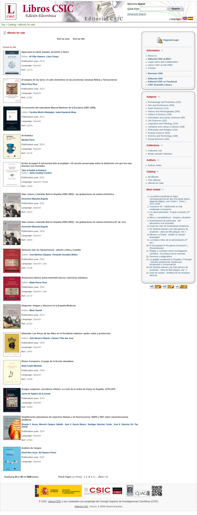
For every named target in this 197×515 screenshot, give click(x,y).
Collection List (155, 150)
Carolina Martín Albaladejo (41, 112)
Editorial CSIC (155, 78)
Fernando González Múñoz (65, 255)
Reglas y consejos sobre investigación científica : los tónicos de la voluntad (168, 252)
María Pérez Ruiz (29, 84)
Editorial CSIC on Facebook (162, 81)
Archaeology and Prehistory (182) (164, 102)
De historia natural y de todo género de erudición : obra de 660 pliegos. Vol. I (169, 230)
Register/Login (171, 40)
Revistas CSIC (155, 73)
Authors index (154, 165)
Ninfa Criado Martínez (31, 366)
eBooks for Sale (156, 183)
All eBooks (153, 177)
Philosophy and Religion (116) (163, 130)
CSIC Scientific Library (160, 85)
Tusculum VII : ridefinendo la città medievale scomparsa (166, 207)
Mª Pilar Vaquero (37, 56)
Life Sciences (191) (157, 120)
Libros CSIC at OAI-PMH (160, 65)
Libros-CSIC (54, 501)
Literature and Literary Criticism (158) (166, 127)
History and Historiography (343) (164, 111)
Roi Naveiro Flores (47, 453)
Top (3, 24)
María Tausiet (35, 310)
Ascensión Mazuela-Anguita (34, 199)
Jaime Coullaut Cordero (40, 173)
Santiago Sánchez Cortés (100, 424)
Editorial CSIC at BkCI (159, 59)
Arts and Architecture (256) (161, 105)
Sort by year (63, 39)
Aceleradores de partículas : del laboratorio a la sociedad (165, 221)
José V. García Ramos (75, 424)
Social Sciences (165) (158, 139)
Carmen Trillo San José (62, 338)
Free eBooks (154, 180)
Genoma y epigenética (161, 256)
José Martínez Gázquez (40, 255)
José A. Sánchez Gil (123, 424)
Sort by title (79, 39)
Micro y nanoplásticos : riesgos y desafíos (170, 217)
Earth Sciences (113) (158, 108)
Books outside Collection (160, 154)
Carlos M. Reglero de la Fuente (35, 394)
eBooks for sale (26, 24)
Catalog (12, 24)
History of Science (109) (160, 114)
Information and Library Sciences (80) (166, 117)
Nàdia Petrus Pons (38, 282)
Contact (152, 68)
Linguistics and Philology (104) (163, 123)
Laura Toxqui (52, 56)
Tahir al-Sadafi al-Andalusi (33, 170)
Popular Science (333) (159, 133)
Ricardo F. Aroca (29, 424)
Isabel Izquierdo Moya (66, 112)
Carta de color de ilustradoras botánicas (169, 226)
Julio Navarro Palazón (39, 338)
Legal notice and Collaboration (163, 62)
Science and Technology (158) (163, 136)
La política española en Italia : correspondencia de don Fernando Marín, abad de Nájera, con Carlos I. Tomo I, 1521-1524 (170, 200)
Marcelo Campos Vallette (51, 424)
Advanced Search (136, 14)
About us (152, 56)
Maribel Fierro (28, 140)
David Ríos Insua (29, 453)
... (96, 477)
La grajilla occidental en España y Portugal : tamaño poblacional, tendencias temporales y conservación (170, 262)
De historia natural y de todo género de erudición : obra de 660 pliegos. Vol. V (169, 268)
